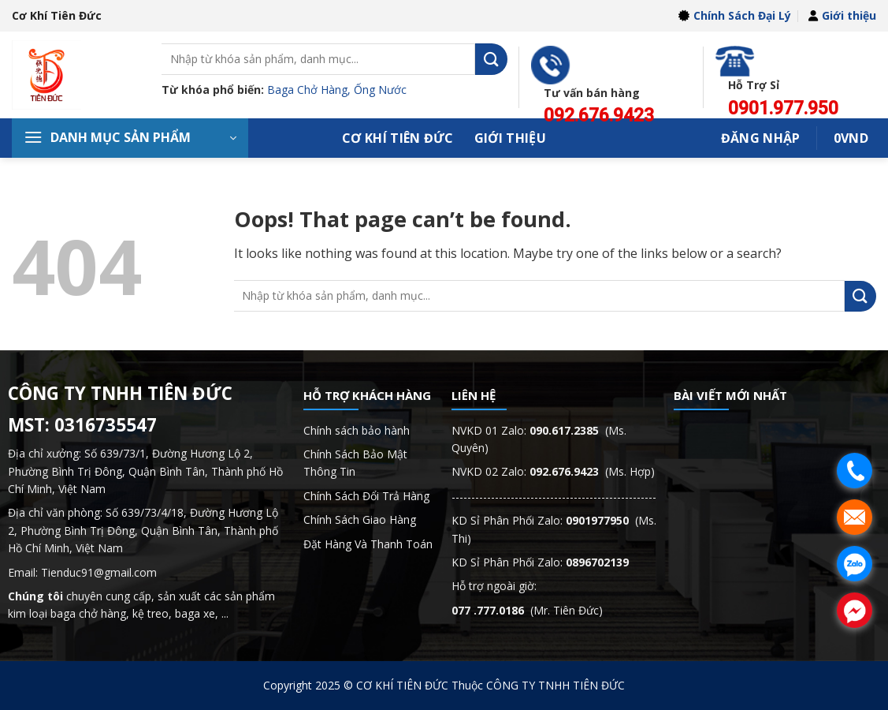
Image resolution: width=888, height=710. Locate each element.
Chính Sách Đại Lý (734, 15)
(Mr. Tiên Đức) (527, 610)
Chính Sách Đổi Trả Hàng (366, 495)
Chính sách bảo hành (356, 430)
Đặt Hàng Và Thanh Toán (368, 543)
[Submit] (491, 58)
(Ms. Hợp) (592, 471)
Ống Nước (380, 89)
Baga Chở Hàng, (310, 89)
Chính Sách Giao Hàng (359, 519)
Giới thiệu (842, 15)
